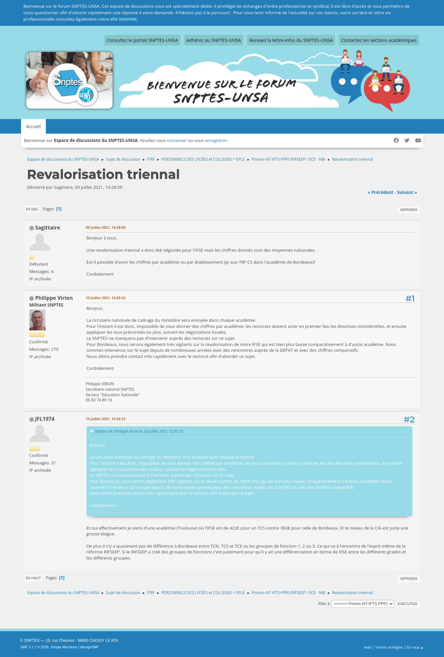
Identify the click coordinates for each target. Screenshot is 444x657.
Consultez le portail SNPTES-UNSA (142, 40)
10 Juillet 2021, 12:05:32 (106, 297)
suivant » (407, 192)
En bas (32, 209)
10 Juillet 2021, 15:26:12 (106, 418)
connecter (177, 140)
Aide (367, 647)
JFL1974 (45, 418)
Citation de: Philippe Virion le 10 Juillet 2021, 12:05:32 (139, 431)
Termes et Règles (389, 647)
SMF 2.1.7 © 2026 (34, 647)
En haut (33, 577)
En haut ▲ (415, 647)
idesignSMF (89, 647)
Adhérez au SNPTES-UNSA (213, 40)
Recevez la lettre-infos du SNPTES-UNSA (291, 40)
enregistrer (216, 140)
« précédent (381, 192)
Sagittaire (47, 227)
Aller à (323, 603)
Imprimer (408, 209)
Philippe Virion (54, 297)
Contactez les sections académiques (379, 40)
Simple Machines (64, 647)
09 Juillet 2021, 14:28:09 (106, 227)
